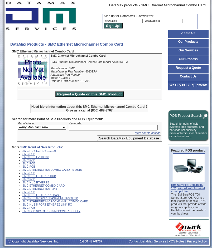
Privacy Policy (197, 241)
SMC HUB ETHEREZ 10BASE (41, 195)
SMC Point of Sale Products (41, 147)
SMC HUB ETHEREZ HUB (39, 176)
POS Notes (176, 241)
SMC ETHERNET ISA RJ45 (39, 188)
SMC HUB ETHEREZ (35, 182)
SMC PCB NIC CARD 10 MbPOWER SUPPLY (51, 211)
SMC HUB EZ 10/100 (35, 157)
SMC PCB (28, 153)
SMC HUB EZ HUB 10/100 (39, 150)
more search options (147, 132)
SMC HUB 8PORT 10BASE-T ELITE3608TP (50, 198)
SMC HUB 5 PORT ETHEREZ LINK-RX (47, 204)
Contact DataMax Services (147, 241)
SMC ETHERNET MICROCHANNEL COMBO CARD (55, 201)
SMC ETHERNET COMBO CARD (43, 185)
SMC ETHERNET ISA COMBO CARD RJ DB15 (52, 169)
